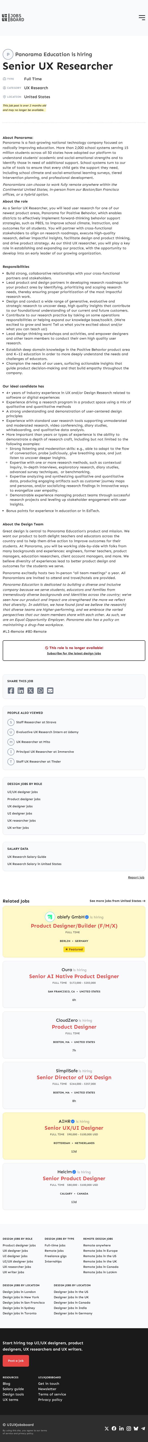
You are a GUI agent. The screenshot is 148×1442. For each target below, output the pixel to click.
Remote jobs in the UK (100, 1261)
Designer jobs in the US (71, 1292)
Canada (82, 1193)
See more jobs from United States (115, 901)
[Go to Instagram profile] (129, 1428)
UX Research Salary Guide (26, 857)
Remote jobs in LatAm (100, 1272)
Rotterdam (62, 1143)
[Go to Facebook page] (114, 1428)
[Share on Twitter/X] (30, 690)
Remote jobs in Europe (100, 1251)
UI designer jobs (19, 813)
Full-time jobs (55, 1245)
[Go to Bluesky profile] (136, 1428)
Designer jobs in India (70, 1308)
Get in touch (48, 1383)
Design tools (13, 1394)
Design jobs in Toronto (20, 1313)
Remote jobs (54, 1251)
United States (37, 96)
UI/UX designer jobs (22, 792)
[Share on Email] (50, 690)
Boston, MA (61, 1042)
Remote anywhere (97, 1245)
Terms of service (52, 1394)
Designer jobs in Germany (73, 1313)
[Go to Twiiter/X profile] (106, 1428)
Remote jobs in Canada (101, 1267)
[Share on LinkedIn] (20, 690)
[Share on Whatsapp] (40, 690)
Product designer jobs (23, 799)
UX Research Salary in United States (34, 864)
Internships (53, 1261)
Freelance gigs (56, 1256)
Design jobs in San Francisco (24, 1303)
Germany (81, 941)
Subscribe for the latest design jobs (74, 653)
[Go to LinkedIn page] (121, 1428)
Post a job (16, 1361)
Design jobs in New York (21, 1297)
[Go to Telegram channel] (143, 1428)
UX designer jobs (20, 806)
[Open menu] (142, 17)
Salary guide (13, 1389)
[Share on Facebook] (11, 690)
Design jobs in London (19, 1292)
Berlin (65, 941)
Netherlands (84, 1143)
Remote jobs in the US (99, 1256)
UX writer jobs (18, 828)
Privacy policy (50, 1400)
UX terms (10, 1400)
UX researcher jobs (21, 820)
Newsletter (47, 1389)
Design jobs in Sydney (19, 1308)
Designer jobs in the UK (71, 1297)
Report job (136, 877)
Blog (6, 1383)
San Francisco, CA (61, 991)
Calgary (66, 1193)
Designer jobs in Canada (72, 1303)
